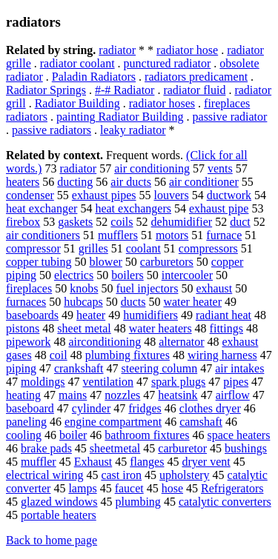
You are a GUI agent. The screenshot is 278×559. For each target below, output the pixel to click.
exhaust (214, 288)
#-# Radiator (124, 90)
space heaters (239, 435)
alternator (181, 341)
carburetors (166, 261)
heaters (22, 181)
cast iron (121, 475)
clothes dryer (210, 408)
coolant (143, 248)
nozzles (122, 395)
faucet (129, 488)
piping (21, 368)
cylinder (91, 408)
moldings (43, 381)
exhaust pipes (104, 195)
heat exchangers (133, 208)
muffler (38, 461)
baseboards (32, 315)
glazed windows (59, 501)
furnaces (26, 301)
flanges (147, 461)
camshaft (200, 421)
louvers (171, 195)
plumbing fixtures (127, 355)
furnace (224, 235)
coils (121, 221)
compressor (33, 248)
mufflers (118, 235)
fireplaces (29, 288)
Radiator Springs (46, 90)
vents (220, 168)
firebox (23, 221)
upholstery (184, 475)
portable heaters (58, 515)
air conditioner (204, 181)
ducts (133, 301)
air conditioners (43, 235)
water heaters (160, 328)
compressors (208, 248)
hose (172, 488)
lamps (82, 488)
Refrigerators (232, 488)
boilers (127, 275)
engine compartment (113, 421)
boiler (73, 435)
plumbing (138, 501)
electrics (73, 275)
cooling (24, 435)
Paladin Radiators (94, 76)
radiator (117, 50)
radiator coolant (77, 63)
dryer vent (206, 461)
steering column (160, 368)
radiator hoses (162, 103)
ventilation (108, 381)
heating (23, 395)
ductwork (229, 195)
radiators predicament (196, 76)
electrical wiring (44, 475)
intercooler (187, 275)
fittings (226, 328)
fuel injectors (147, 288)
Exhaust (93, 461)
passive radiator (230, 116)
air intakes (239, 368)
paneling (26, 421)
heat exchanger (41, 208)
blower (105, 261)
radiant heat (223, 315)
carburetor (182, 448)
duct (240, 221)
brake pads (46, 448)
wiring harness (222, 355)
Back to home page (51, 540)
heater (90, 315)
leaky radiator (132, 130)
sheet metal (83, 328)
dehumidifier (182, 221)
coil (58, 355)
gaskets (75, 221)
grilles (93, 248)
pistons (22, 328)
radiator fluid (194, 90)
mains (73, 395)
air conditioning (152, 168)
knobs (84, 288)
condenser (30, 195)
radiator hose (187, 50)
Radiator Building (77, 103)
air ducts (130, 181)
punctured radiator (167, 63)
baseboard (30, 408)
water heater (192, 301)
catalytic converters (225, 501)
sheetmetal (115, 448)
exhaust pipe (218, 208)
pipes (235, 381)
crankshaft (79, 368)
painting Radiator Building (120, 116)
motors (172, 235)
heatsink (177, 395)
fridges (144, 408)
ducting (75, 181)
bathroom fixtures (147, 435)
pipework (28, 341)
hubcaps (83, 301)
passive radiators (51, 130)
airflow (233, 395)
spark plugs (178, 381)
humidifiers (150, 315)
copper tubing (38, 261)
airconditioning (104, 341)
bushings (246, 448)
